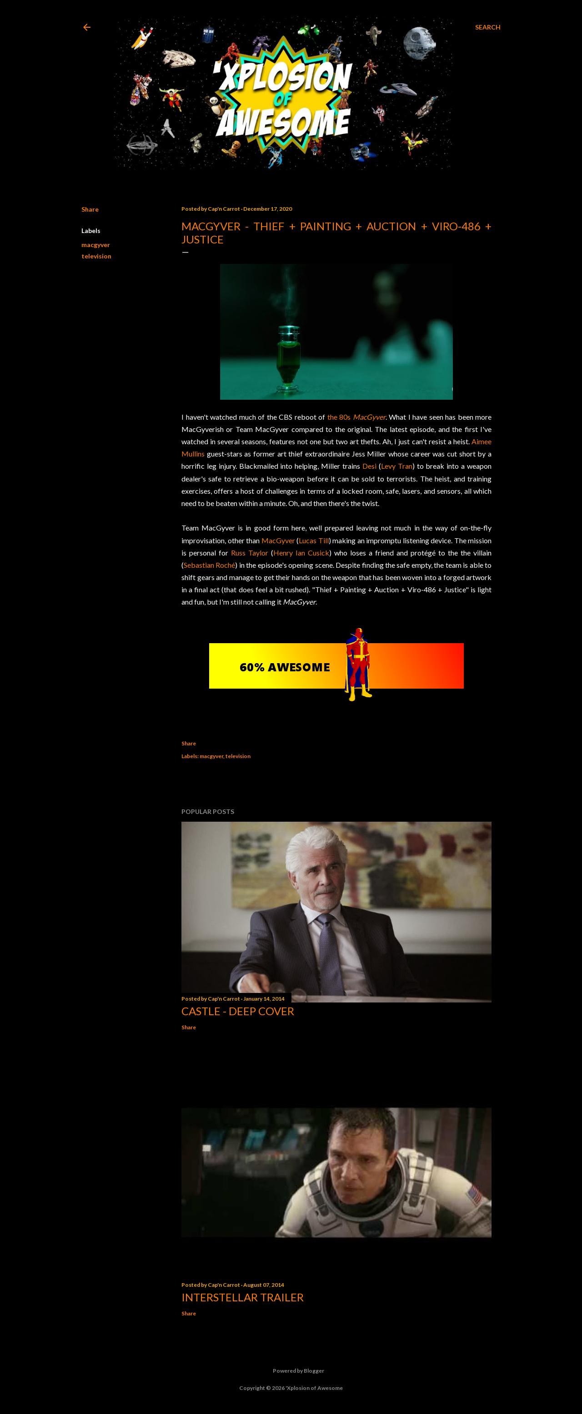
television (96, 256)
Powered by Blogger (291, 1370)
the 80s (356, 416)
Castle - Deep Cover (237, 1010)
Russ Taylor (249, 552)
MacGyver (278, 540)
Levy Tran (396, 465)
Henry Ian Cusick (301, 552)
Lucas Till (314, 540)
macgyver (95, 244)
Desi (369, 465)
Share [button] (90, 209)
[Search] (488, 27)
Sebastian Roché (209, 565)
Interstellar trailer (242, 1297)
